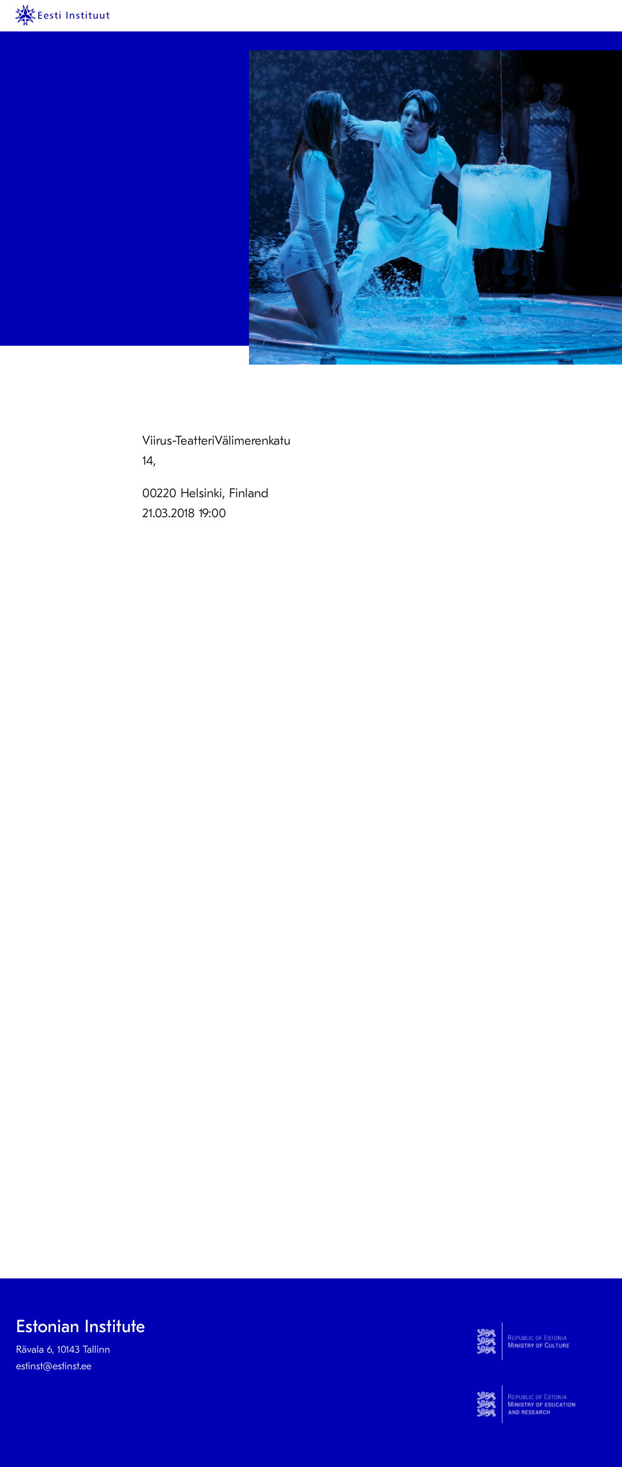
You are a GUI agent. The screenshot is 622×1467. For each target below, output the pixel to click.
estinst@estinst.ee (53, 1366)
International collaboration (497, 39)
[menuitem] (52, 38)
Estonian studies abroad (378, 39)
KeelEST (50, 39)
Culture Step (289, 39)
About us (181, 39)
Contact (235, 39)
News (131, 39)
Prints (90, 39)
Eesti (575, 39)
